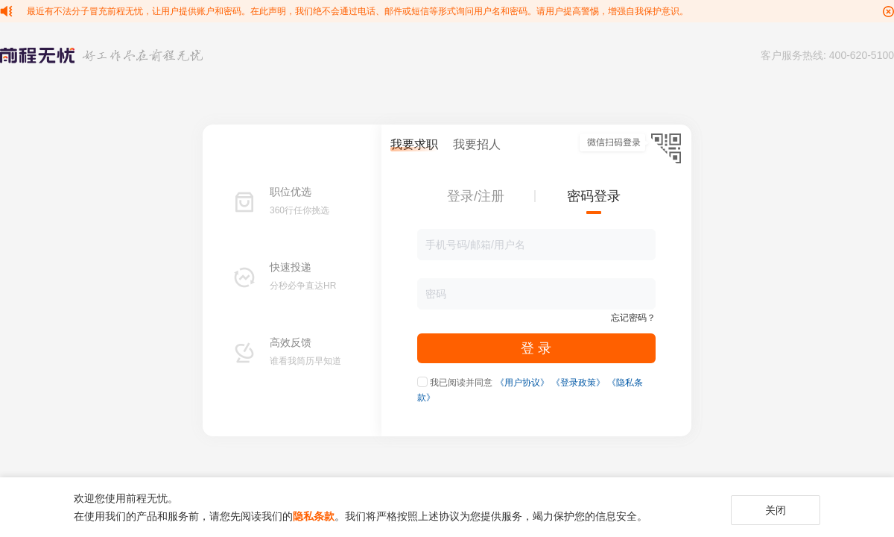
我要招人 (477, 144)
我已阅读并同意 (461, 382)
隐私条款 (314, 516)
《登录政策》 (578, 382)
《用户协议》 (522, 382)
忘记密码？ (633, 318)
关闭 (775, 510)
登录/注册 (475, 196)
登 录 (536, 348)
